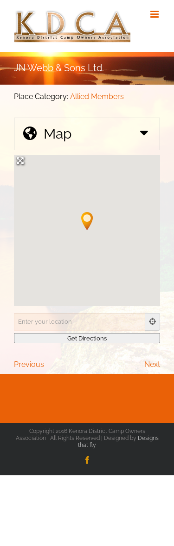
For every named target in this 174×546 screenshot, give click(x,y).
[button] (87, 221)
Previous (29, 364)
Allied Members (97, 96)
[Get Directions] (87, 338)
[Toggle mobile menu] (155, 14)
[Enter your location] (79, 322)
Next (152, 364)
